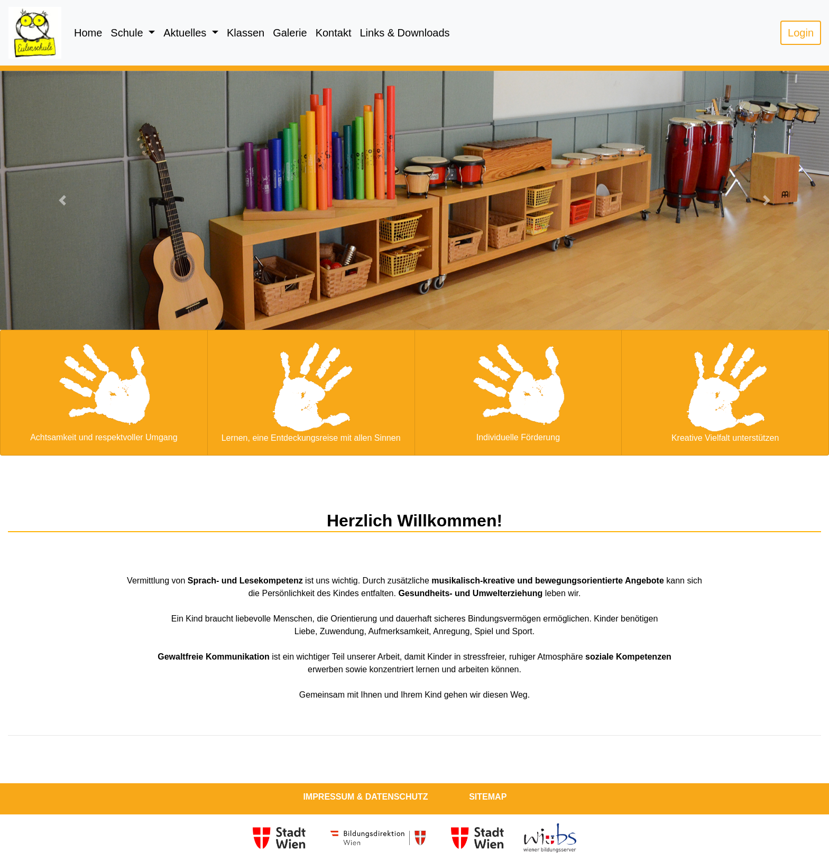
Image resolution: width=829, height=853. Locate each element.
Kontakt (334, 33)
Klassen (245, 33)
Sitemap (487, 796)
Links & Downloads (404, 33)
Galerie (290, 33)
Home (88, 33)
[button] (62, 200)
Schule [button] (128, 33)
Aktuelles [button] (186, 33)
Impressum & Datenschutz (365, 796)
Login (801, 33)
